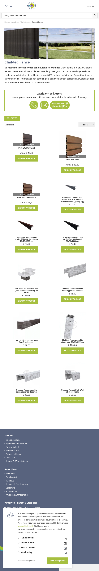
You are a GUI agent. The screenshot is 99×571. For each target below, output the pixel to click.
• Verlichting (9, 488)
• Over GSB (9, 457)
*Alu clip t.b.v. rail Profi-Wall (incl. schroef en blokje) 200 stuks (26, 291)
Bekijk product (26, 158)
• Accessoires (10, 491)
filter (12, 118)
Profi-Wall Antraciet (26, 148)
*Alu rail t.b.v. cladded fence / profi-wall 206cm (26, 341)
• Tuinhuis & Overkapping (16, 484)
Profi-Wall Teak (72, 160)
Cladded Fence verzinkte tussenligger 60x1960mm (26, 391)
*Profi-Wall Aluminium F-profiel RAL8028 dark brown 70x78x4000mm (26, 239)
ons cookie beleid (25, 526)
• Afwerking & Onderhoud (16, 495)
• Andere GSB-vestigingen (16, 461)
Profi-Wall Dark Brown (26, 198)
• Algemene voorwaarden (15, 443)
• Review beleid (11, 447)
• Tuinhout (9, 481)
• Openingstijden (12, 440)
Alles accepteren (57, 561)
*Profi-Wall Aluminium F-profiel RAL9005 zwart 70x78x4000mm (72, 239)
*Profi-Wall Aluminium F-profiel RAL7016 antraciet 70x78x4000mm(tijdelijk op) (72, 200)
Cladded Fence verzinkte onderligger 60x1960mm (72, 290)
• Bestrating (9, 473)
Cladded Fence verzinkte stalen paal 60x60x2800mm (72, 341)
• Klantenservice (11, 450)
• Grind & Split (10, 477)
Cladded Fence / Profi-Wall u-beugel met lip (72, 391)
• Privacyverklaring (12, 454)
